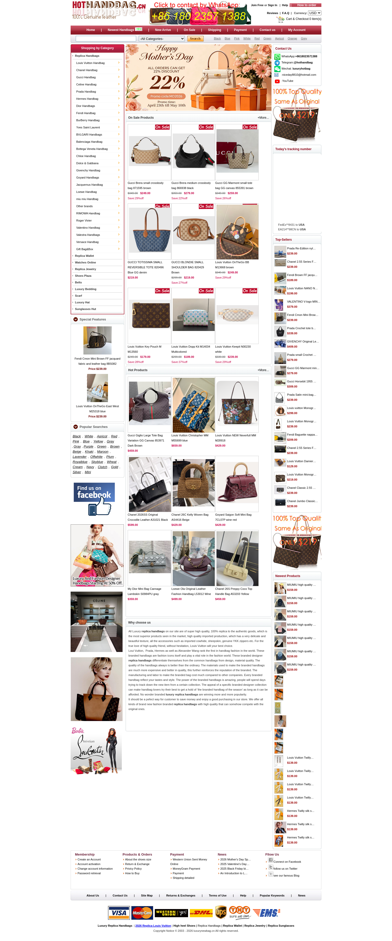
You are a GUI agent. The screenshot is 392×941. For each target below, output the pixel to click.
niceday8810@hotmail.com (299, 74)
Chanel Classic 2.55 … (301, 487)
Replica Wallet (84, 255)
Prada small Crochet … (301, 354)
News (302, 895)
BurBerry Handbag (88, 120)
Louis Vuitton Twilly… (300, 757)
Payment (240, 30)
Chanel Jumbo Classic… (302, 501)
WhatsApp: (299, 56)
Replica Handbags (87, 55)
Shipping (214, 30)
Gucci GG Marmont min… (303, 368)
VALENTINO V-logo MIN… (303, 301)
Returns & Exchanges (180, 895)
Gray (77, 446)
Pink (236, 38)
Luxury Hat (82, 302)
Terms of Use (217, 895)
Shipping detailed (183, 877)
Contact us (267, 30)
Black (217, 38)
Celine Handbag (86, 84)
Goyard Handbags (87, 177)
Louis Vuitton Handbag (90, 62)
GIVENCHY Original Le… (303, 341)
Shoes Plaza (83, 275)
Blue (227, 38)
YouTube (287, 80)
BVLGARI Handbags (89, 134)
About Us (92, 895)
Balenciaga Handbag (89, 141)
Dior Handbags (85, 105)
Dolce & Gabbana (87, 163)
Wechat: (295, 68)
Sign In (272, 5)
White (247, 38)
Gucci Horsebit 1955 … (301, 381)
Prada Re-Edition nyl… (301, 248)
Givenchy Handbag (88, 170)
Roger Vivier (84, 220)
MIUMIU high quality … (301, 584)
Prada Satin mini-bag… (301, 394)
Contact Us (120, 895)
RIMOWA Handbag (88, 213)
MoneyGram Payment (186, 868)
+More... (263, 117)
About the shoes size (138, 859)
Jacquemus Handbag (89, 184)
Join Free (257, 5)
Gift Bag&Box (84, 249)
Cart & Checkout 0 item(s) (303, 19)
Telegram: (297, 62)
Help (285, 5)
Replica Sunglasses (281, 925)
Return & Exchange (137, 864)
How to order (306, 5)
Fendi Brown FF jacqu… (302, 274)
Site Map (147, 895)
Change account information (95, 868)
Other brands (84, 206)
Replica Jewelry (85, 269)
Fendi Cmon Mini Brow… (302, 314)
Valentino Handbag (88, 227)
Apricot (279, 38)
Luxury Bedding (85, 289)
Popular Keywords (272, 895)
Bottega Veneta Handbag (92, 148)
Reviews (272, 13)
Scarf (78, 295)
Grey (304, 38)
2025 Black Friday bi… (234, 868)
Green (267, 38)
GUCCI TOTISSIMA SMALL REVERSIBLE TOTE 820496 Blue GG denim (146, 267)
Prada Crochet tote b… (301, 328)
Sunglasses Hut (85, 309)
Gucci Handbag (86, 77)
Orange (292, 38)
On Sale (189, 30)
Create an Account (89, 859)
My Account (297, 30)
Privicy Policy (133, 868)
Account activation (89, 864)
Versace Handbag (87, 241)
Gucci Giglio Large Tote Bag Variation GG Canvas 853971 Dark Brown (146, 440)
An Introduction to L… (233, 873)
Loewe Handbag (86, 191)
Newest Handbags (125, 30)
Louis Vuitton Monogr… (302, 421)
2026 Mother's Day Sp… (235, 859)
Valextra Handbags (88, 234)
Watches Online (85, 262)
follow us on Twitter (282, 868)
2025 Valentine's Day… (234, 864)
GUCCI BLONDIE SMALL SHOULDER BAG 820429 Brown (187, 267)
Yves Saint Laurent (88, 127)
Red (256, 38)
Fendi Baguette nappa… (302, 434)
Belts (78, 282)
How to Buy (132, 873)
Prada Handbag (86, 91)
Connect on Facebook (284, 861)
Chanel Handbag (86, 70)
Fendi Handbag (85, 113)
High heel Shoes (184, 925)
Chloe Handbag (86, 156)
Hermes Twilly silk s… (300, 810)
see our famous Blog (283, 875)
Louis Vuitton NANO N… (302, 288)
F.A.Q (285, 13)
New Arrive (163, 30)
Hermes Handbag (87, 98)
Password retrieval (89, 873)
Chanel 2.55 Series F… (301, 261)
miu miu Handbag (87, 199)
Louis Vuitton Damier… (301, 461)
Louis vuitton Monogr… (301, 407)
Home (90, 30)
